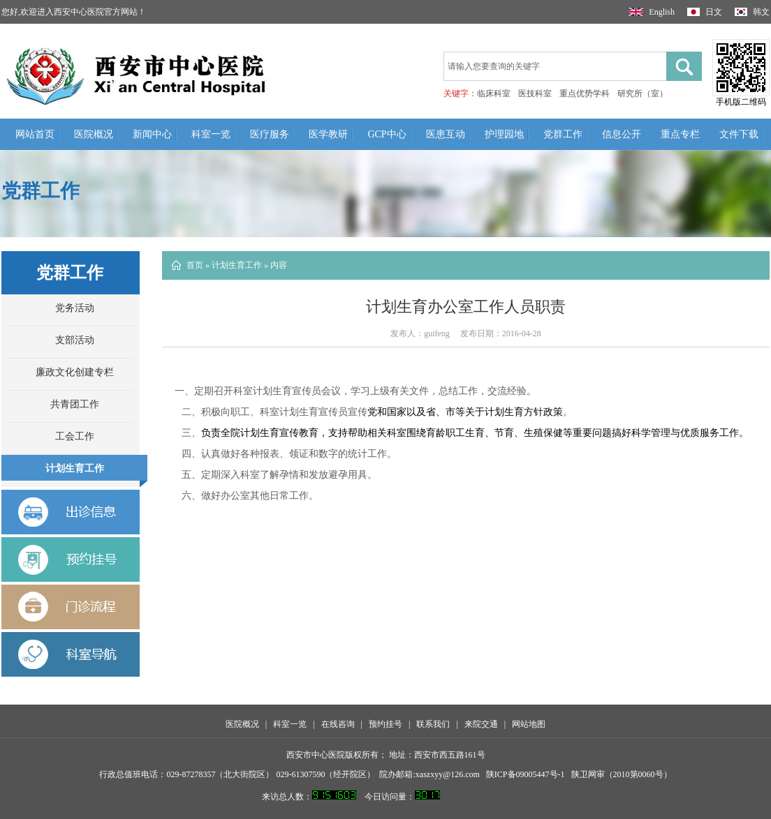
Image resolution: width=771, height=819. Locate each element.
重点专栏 (680, 134)
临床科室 (494, 93)
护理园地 (504, 134)
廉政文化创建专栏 (75, 372)
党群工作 (562, 134)
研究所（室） (642, 93)
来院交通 (481, 724)
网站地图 (528, 724)
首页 (194, 265)
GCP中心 (386, 134)
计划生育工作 (74, 468)
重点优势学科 (584, 93)
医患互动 (445, 134)
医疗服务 (269, 134)
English (652, 12)
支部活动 (74, 340)
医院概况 (93, 134)
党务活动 (74, 308)
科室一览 (210, 134)
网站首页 (34, 134)
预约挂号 (385, 724)
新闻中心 (152, 134)
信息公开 (621, 134)
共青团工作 (74, 404)
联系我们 (433, 724)
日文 (704, 12)
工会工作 (74, 436)
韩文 (752, 12)
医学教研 (328, 134)
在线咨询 (338, 724)
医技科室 (535, 93)
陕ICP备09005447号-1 (525, 774)
